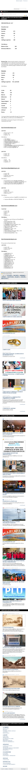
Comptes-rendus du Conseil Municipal (12, 316)
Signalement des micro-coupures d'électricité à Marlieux (11, 522)
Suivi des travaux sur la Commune (11, 706)
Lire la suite (22, 357)
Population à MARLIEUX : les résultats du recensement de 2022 (13, 354)
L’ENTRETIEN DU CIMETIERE (9, 408)
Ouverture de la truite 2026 (10, 501)
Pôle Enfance (6, 439)
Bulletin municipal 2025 (9, 333)
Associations (5, 746)
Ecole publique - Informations (9, 755)
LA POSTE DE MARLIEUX (8, 627)
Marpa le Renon (6, 733)
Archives (5, 766)
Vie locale (6, 499)
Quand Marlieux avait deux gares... (11, 688)
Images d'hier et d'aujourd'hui (10, 669)
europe (23, 277)
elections (10, 277)
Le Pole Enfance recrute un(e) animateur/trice (10, 454)
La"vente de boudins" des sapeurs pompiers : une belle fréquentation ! (14, 561)
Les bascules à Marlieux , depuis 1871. (12, 647)
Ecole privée (6, 711)
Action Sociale (6, 759)
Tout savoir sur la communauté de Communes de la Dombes (11, 398)
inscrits (15, 275)
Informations (6, 750)
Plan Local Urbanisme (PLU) (9, 587)
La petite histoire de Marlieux (9, 613)
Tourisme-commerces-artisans (9, 730)
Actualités (6, 459)
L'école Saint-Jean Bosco (9, 713)
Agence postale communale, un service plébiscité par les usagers (13, 392)
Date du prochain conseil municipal (12, 300)
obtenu (3, 277)
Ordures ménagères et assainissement (11, 747)
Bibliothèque (5, 739)
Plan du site (25, 0)
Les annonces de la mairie (9, 507)
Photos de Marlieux (7, 655)
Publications (6, 527)
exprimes (22, 275)
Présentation (6, 728)
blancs (17, 277)
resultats (4, 278)
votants (9, 275)
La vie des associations (8, 546)
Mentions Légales (19, 0)
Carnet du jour (6, 349)
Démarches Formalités (7, 740)
